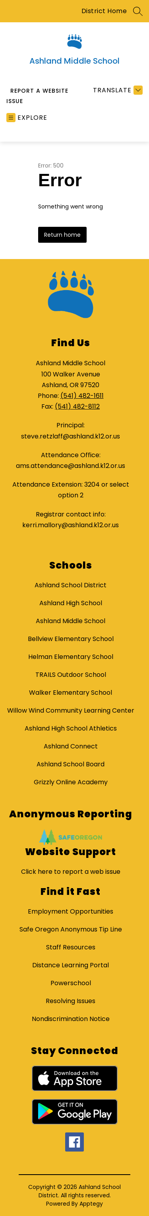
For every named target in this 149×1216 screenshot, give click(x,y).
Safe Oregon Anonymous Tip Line (70, 929)
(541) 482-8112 (77, 406)
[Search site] (138, 11)
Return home (62, 235)
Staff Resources (70, 947)
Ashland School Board (70, 764)
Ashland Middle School (70, 621)
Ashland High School (70, 603)
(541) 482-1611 (82, 395)
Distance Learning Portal (70, 965)
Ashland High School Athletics (71, 728)
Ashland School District (70, 585)
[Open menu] (26, 118)
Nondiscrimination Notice (71, 1018)
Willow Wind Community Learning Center (70, 710)
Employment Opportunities (70, 911)
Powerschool (70, 983)
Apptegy (91, 1204)
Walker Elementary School (70, 692)
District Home (104, 11)
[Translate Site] (117, 90)
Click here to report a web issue (70, 871)
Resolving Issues (70, 1001)
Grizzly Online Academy (71, 782)
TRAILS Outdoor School (70, 674)
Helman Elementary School (70, 656)
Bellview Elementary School (71, 638)
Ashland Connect (71, 746)
